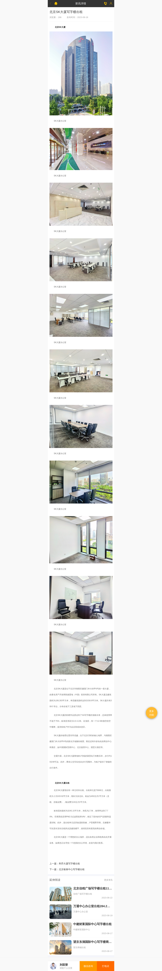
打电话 (105, 966)
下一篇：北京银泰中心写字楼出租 (67, 869)
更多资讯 (108, 880)
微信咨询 (88, 966)
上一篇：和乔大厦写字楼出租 (64, 863)
